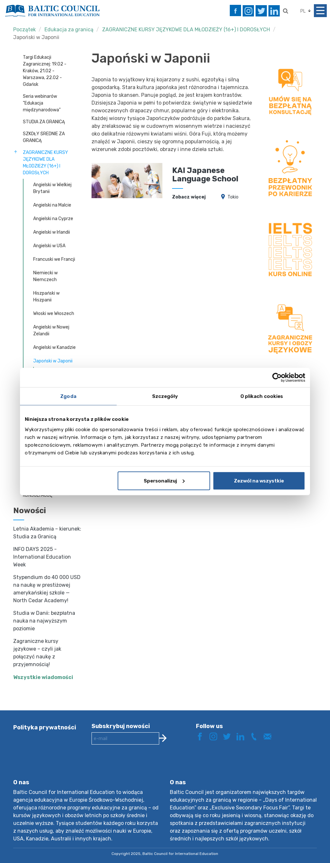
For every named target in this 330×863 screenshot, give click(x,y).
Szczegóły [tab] (165, 396)
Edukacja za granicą (68, 29)
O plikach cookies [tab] (261, 396)
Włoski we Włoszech (53, 313)
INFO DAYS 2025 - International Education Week (42, 557)
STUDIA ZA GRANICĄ (44, 122)
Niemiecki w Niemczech (45, 276)
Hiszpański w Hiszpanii (46, 296)
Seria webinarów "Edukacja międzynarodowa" (42, 103)
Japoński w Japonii (36, 37)
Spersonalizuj (164, 480)
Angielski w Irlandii (51, 232)
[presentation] (140, 766)
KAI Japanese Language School (205, 174)
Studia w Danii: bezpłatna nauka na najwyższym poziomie (44, 621)
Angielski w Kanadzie (54, 347)
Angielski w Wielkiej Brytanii (52, 188)
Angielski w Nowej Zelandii (51, 330)
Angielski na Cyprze (53, 218)
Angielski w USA (49, 246)
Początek (24, 29)
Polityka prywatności (44, 727)
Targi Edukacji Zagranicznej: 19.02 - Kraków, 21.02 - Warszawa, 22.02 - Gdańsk (44, 71)
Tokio (233, 197)
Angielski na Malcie (52, 205)
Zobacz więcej (189, 197)
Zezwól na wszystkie (259, 480)
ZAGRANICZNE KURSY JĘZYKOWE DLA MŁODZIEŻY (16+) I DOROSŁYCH (186, 29)
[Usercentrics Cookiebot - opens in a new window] (277, 377)
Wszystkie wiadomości (43, 677)
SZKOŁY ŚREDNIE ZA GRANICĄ (44, 137)
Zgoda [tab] (68, 396)
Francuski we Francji (54, 259)
